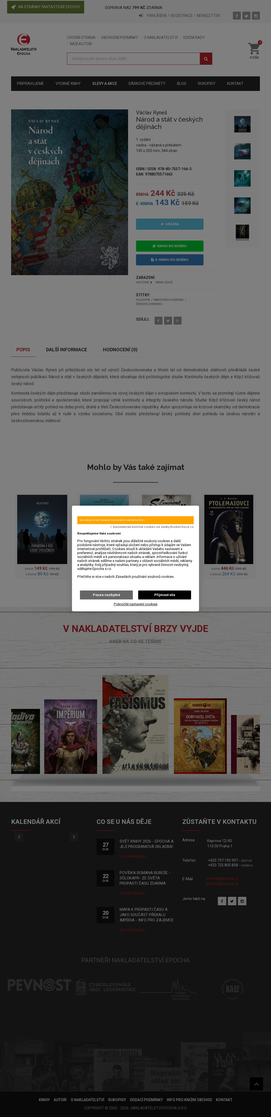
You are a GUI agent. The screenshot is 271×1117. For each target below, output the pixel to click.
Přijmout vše (164, 595)
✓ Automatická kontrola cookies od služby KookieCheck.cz (152, 527)
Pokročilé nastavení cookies (135, 604)
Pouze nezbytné (106, 595)
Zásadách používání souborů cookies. (144, 577)
